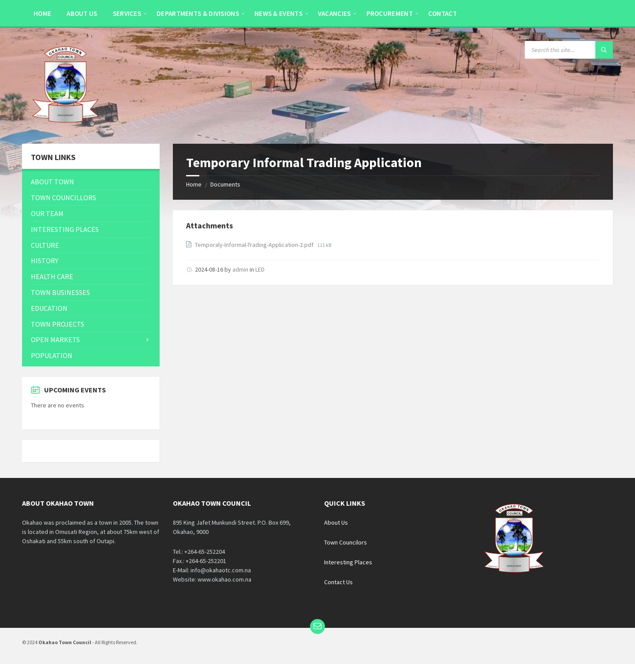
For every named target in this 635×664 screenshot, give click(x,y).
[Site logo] (66, 126)
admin (240, 269)
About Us (336, 522)
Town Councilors (345, 542)
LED (260, 269)
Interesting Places (348, 562)
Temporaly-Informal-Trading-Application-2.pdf (255, 245)
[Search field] (569, 50)
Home (194, 184)
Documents (225, 184)
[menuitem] (42, 13)
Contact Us (338, 582)
